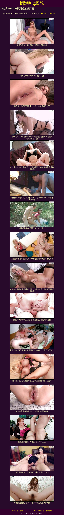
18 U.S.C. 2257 (30, 511)
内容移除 (40, 511)
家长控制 (49, 511)
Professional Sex (48, 13)
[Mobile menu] (2, 3)
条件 (21, 511)
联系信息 (14, 511)
